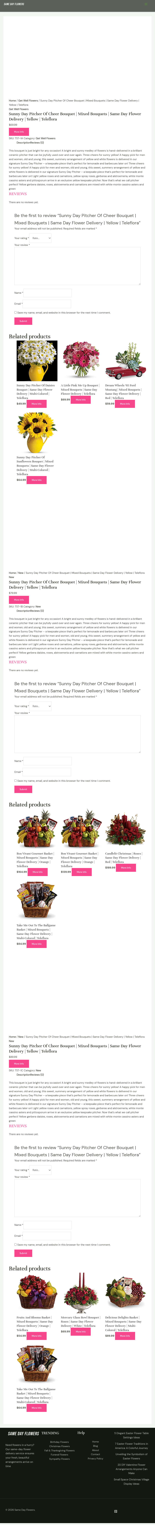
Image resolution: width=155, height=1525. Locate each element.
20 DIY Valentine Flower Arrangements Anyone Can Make (131, 1471)
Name (18, 293)
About (95, 1452)
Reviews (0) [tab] (37, 142)
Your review (22, 245)
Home (12, 100)
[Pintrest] (115, 1513)
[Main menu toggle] (146, 4)
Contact (95, 1456)
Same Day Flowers (25, 1511)
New (20, 573)
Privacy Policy (95, 1460)
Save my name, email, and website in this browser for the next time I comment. (63, 313)
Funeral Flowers (59, 1456)
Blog (95, 1448)
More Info (19, 131)
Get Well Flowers (28, 100)
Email (18, 304)
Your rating (21, 238)
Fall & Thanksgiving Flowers (59, 1452)
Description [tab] (23, 142)
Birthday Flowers (59, 1444)
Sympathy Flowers (59, 1461)
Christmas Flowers (59, 1448)
